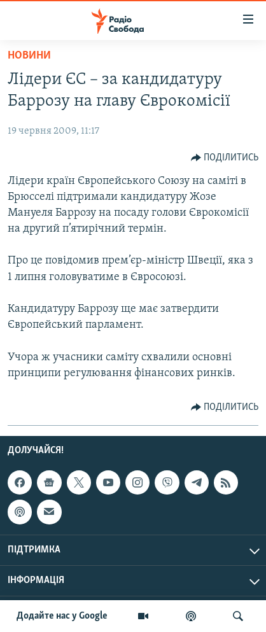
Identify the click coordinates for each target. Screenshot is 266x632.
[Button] (225, 158)
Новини (29, 56)
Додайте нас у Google (62, 616)
